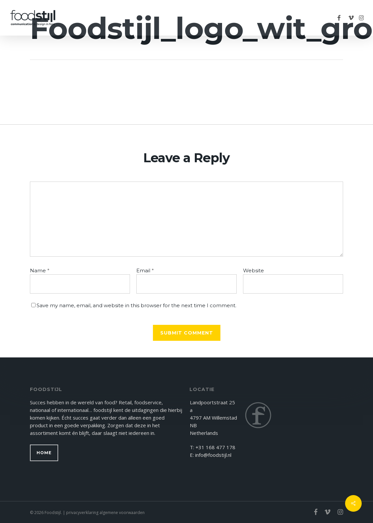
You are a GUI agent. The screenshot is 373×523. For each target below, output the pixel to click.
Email (145, 270)
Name (40, 270)
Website (253, 270)
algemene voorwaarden (122, 512)
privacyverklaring (82, 512)
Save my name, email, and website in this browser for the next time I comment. (136, 305)
